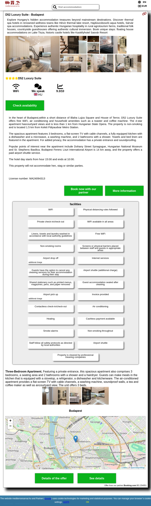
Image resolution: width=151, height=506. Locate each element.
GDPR (66, 502)
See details (96, 478)
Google (47, 498)
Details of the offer (54, 478)
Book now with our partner (83, 191)
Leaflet (124, 468)
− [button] (10, 426)
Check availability (25, 105)
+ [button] (10, 421)
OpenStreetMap (138, 468)
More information (124, 190)
